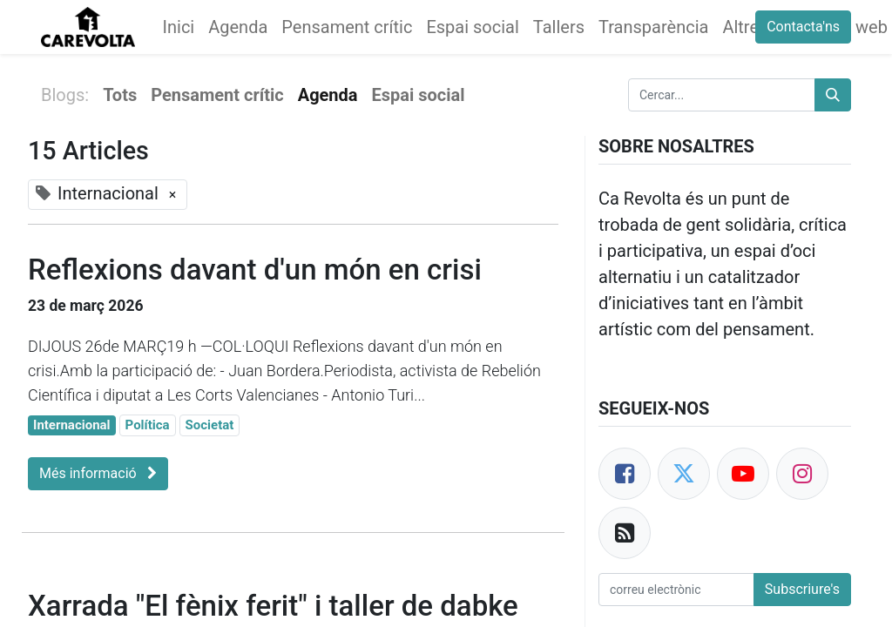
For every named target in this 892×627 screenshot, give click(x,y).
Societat (210, 425)
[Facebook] (624, 474)
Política (147, 425)
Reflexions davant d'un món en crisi (255, 270)
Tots (120, 94)
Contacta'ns (803, 26)
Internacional (72, 425)
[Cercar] (832, 94)
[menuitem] (179, 27)
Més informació (98, 473)
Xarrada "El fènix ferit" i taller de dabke (273, 606)
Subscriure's (802, 589)
